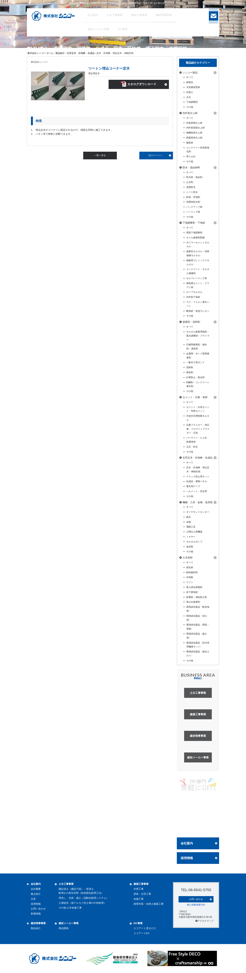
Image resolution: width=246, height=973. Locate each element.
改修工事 (139, 898)
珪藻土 (189, 92)
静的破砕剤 (192, 572)
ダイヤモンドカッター (197, 512)
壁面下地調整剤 (194, 232)
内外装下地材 (193, 297)
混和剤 (189, 367)
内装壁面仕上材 (194, 123)
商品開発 (64, 928)
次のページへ (155, 155)
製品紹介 (60, 53)
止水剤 (189, 182)
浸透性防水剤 (193, 202)
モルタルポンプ (194, 541)
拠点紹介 (36, 893)
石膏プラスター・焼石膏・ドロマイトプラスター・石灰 (198, 429)
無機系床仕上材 (194, 132)
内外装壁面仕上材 (195, 127)
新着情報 (36, 913)
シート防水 (192, 192)
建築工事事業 (141, 883)
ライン (189, 582)
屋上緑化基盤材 (194, 587)
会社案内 (187, 843)
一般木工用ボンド (195, 362)
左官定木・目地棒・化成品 (81, 53)
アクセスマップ (204, 920)
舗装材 (189, 142)
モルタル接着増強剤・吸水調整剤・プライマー (198, 335)
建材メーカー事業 (69, 923)
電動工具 (190, 526)
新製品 (189, 82)
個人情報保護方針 (196, 904)
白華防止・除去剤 (195, 377)
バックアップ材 (194, 207)
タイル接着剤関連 (195, 237)
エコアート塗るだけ (145, 928)
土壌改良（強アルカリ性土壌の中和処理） (82, 902)
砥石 (188, 517)
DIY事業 (138, 923)
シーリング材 (193, 212)
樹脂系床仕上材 (194, 137)
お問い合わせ (38, 908)
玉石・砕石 (192, 446)
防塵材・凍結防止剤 (196, 597)
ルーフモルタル (194, 292)
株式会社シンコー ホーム (40, 53)
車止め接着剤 (193, 602)
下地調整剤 (192, 102)
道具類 (189, 546)
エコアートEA (141, 933)
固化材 (189, 567)
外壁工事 (139, 888)
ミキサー (190, 536)
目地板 (189, 577)
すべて (189, 77)
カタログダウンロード (141, 85)
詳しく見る (198, 827)
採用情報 (187, 858)
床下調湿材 (192, 592)
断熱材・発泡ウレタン (197, 311)
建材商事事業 (38, 923)
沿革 (33, 898)
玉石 (188, 97)
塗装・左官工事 (142, 893)
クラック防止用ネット (197, 476)
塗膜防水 (190, 187)
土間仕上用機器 (194, 531)
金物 (188, 522)
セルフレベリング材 (196, 278)
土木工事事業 (66, 883)
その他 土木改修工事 (70, 907)
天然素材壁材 (193, 87)
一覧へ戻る (100, 155)
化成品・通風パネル (196, 481)
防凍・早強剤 (193, 197)
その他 (189, 107)
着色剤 (189, 372)
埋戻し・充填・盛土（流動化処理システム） (84, 897)
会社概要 (36, 888)
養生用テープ (193, 486)
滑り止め (190, 156)
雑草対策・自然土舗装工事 (149, 903)
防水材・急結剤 (194, 177)
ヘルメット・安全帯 (196, 491)
